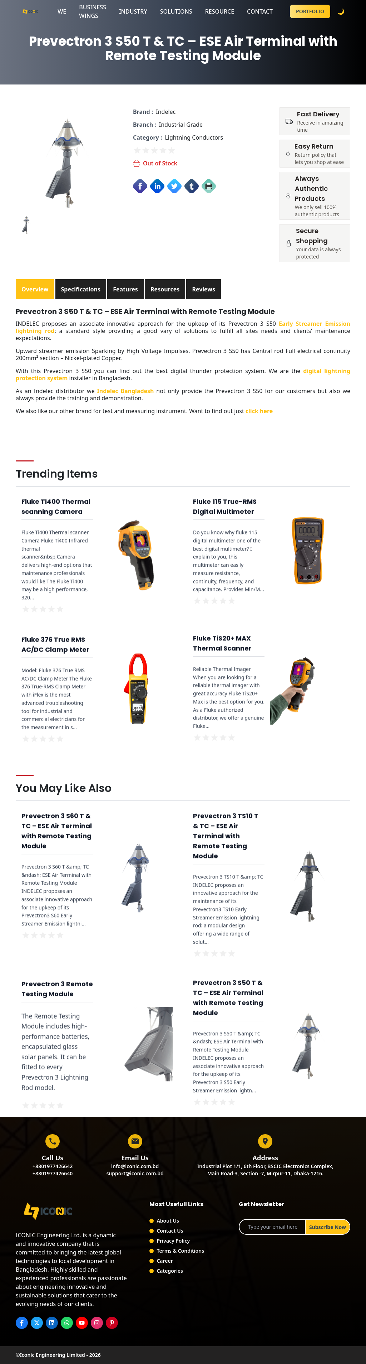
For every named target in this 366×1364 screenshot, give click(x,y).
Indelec (165, 112)
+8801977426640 (53, 1173)
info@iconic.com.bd (135, 1166)
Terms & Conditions (180, 1250)
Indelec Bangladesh (125, 391)
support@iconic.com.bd (134, 1173)
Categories (170, 1270)
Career (165, 1260)
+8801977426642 (53, 1166)
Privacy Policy (173, 1240)
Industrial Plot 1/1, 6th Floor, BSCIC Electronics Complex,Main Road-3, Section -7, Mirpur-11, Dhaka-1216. (265, 1170)
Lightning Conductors (194, 137)
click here (259, 411)
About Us (168, 1220)
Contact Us (170, 1230)
